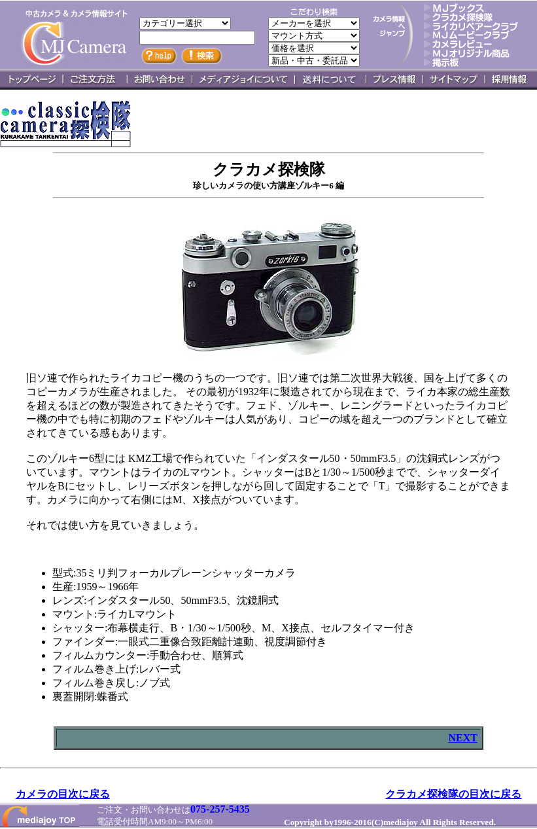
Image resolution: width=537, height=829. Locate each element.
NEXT (462, 737)
